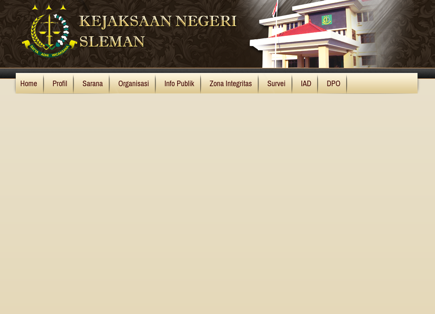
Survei (276, 83)
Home (28, 83)
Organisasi (133, 83)
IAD (306, 83)
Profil (60, 83)
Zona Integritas (231, 83)
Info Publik (179, 83)
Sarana (92, 83)
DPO (333, 83)
